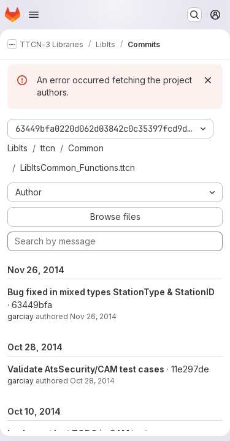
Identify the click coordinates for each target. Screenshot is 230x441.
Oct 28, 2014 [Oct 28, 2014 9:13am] (92, 380)
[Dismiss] (208, 80)
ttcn (47, 148)
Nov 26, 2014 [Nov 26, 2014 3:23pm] (93, 316)
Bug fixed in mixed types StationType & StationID (111, 292)
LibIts (17, 148)
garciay (20, 316)
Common (86, 148)
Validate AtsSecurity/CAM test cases (85, 369)
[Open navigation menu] (34, 14)
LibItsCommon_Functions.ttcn (77, 167)
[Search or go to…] (194, 14)
